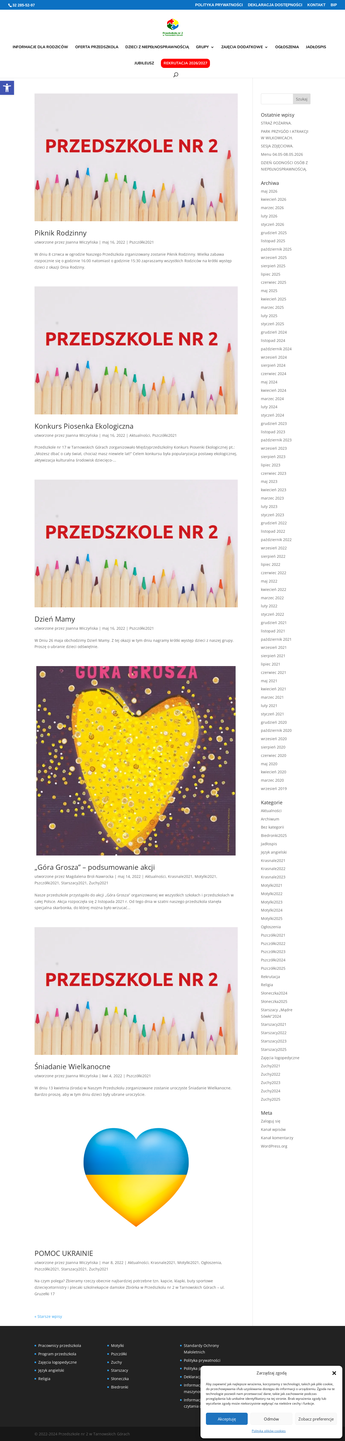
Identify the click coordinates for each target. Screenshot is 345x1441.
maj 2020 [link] (269, 763)
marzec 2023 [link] (272, 498)
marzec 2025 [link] (272, 307)
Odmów (271, 1419)
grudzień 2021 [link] (274, 622)
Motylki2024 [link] (271, 910)
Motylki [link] (117, 1345)
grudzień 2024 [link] (274, 332)
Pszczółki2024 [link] (273, 959)
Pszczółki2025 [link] (273, 968)
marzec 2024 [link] (272, 398)
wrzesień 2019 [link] (274, 788)
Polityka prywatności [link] (219, 5)
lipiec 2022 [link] (270, 564)
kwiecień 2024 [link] (273, 390)
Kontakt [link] (316, 5)
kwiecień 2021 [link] (273, 688)
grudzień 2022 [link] (274, 522)
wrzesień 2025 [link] (274, 257)
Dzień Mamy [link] (54, 619)
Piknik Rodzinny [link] (60, 233)
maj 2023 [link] (269, 481)
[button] (334, 1373)
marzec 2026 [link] (272, 207)
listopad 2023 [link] (273, 431)
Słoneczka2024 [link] (274, 993)
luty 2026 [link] (269, 216)
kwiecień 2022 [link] (273, 589)
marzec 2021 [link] (272, 697)
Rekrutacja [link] (270, 976)
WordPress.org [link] (274, 1146)
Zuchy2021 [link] (98, 882)
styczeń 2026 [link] (272, 224)
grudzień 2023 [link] (274, 423)
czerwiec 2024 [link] (273, 373)
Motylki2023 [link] (271, 902)
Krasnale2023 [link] (273, 876)
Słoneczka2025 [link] (274, 1001)
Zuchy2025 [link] (270, 1099)
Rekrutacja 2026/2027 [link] (185, 63)
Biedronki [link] (119, 1387)
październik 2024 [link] (276, 348)
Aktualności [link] (139, 435)
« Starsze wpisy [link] (48, 1316)
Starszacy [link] (119, 1370)
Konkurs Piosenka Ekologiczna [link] (83, 426)
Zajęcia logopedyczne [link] (280, 1057)
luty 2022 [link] (269, 605)
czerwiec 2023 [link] (273, 473)
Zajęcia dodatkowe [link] (242, 47)
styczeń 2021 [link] (272, 713)
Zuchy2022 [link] (270, 1074)
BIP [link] (334, 5)
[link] (7, 88)
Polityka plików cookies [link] (269, 1431)
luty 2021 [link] (269, 705)
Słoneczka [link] (120, 1378)
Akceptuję (227, 1419)
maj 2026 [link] (269, 191)
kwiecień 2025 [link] (273, 299)
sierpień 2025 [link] (273, 265)
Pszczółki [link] (119, 1353)
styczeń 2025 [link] (272, 323)
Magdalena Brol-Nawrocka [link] (89, 876)
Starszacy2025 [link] (274, 1049)
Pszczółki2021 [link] (141, 242)
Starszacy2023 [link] (274, 1041)
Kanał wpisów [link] (273, 1129)
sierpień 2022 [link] (273, 556)
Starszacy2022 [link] (274, 1032)
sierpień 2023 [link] (273, 456)
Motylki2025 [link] (271, 918)
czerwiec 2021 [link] (273, 672)
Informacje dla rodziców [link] (40, 47)
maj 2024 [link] (269, 382)
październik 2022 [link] (276, 539)
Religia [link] (267, 984)
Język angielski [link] (274, 852)
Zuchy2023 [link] (270, 1082)
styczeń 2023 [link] (272, 514)
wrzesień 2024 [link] (274, 357)
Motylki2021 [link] (205, 876)
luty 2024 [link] (269, 406)
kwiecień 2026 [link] (273, 199)
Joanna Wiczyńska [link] (82, 242)
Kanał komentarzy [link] (277, 1137)
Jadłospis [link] (316, 47)
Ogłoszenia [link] (287, 47)
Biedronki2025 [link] (274, 835)
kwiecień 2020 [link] (273, 771)
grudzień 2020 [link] (274, 722)
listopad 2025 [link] (273, 240)
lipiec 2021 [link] (270, 664)
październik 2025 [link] (276, 249)
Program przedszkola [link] (57, 1353)
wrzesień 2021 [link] (274, 647)
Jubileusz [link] (144, 63)
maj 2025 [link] (269, 290)
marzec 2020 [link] (272, 780)
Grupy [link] (202, 47)
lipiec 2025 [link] (270, 274)
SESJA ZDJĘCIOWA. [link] (277, 145)
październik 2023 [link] (276, 439)
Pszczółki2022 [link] (273, 943)
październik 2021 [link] (276, 639)
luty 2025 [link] (269, 315)
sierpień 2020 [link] (273, 747)
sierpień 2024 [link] (273, 365)
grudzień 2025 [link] (274, 232)
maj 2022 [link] (269, 581)
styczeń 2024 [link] (272, 415)
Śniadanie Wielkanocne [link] (72, 1066)
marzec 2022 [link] (272, 597)
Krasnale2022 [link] (273, 868)
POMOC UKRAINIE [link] (63, 1253)
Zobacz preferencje (316, 1419)
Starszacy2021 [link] (74, 882)
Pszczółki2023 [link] (273, 951)
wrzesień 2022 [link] (274, 547)
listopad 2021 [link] (273, 630)
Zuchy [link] (116, 1362)
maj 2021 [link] (269, 680)
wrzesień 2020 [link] (274, 738)
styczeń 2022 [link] (272, 614)
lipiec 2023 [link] (270, 464)
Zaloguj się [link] (270, 1121)
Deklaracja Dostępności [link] (275, 5)
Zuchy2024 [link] (270, 1090)
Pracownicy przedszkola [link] (59, 1345)
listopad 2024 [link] (273, 340)
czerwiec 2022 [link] (273, 572)
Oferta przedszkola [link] (96, 47)
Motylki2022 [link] (271, 893)
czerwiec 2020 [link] (273, 755)
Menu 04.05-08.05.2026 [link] (282, 154)
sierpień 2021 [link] (273, 655)
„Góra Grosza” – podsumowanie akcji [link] (94, 867)
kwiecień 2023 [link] (273, 489)
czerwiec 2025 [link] (273, 282)
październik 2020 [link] (276, 730)
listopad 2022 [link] (273, 531)
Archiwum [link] (270, 819)
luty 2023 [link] (269, 506)
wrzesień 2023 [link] (274, 448)
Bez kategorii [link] (272, 827)
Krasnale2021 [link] (180, 876)
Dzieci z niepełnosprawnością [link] (157, 47)
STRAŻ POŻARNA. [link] (276, 123)
